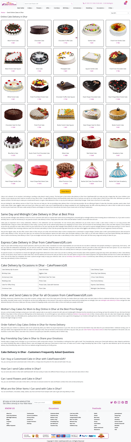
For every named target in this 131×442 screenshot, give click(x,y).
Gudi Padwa (97, 423)
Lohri (95, 425)
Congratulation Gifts (75, 417)
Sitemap (29, 423)
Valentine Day (54, 415)
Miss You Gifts (73, 419)
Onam (95, 421)
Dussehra (117, 419)
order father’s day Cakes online (93, 329)
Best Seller (20, 8)
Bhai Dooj (96, 417)
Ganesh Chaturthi (119, 423)
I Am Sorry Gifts (74, 413)
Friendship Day (54, 421)
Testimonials (30, 413)
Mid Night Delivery (12, 417)
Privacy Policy (30, 417)
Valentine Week (54, 413)
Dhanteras (97, 429)
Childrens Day (73, 425)
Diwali (95, 415)
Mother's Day (54, 417)
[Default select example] (120, 13)
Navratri (117, 417)
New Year (72, 423)
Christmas (97, 419)
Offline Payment (11, 425)
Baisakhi (117, 425)
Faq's (8, 423)
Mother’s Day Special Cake (81, 314)
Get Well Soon (54, 423)
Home (3, 12)
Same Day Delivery (12, 415)
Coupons (9, 421)
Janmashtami (118, 413)
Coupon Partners (31, 421)
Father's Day (53, 419)
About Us (9, 413)
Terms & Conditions (32, 415)
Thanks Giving (73, 415)
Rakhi (95, 413)
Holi (116, 429)
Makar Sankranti (98, 427)
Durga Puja (118, 415)
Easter (116, 427)
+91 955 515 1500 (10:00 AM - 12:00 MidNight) (98, 3)
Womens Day (73, 421)
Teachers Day (54, 425)
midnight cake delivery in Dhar (110, 300)
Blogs (8, 419)
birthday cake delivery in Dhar (76, 256)
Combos (57, 8)
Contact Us (30, 419)
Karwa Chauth (118, 421)
